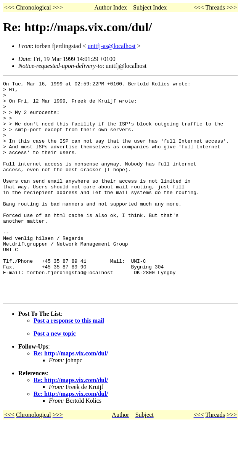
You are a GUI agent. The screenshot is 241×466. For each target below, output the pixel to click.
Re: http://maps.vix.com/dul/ (71, 397)
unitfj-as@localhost (112, 46)
